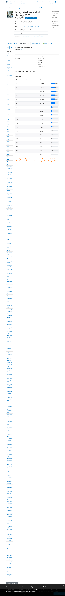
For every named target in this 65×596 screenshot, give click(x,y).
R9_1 (8, 156)
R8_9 (8, 151)
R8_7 (8, 146)
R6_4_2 (8, 106)
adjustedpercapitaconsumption (9, 168)
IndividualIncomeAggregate (9, 440)
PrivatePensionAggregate (9, 471)
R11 (7, 164)
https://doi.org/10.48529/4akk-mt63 (30, 26)
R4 (7, 89)
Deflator (8, 295)
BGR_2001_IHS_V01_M (29, 8)
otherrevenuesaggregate (9, 342)
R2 (7, 84)
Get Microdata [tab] (47, 43)
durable (8, 60)
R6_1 (8, 97)
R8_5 (8, 141)
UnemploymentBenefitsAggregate (9, 528)
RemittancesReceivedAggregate (9, 487)
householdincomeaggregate (9, 311)
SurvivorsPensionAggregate (9, 522)
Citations (44, 2)
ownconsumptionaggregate (9, 68)
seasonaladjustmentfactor (9, 215)
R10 (7, 161)
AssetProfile (9, 555)
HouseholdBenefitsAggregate (9, 428)
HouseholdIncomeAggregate (9, 434)
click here (32, 591)
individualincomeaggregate (9, 317)
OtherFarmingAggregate (9, 337)
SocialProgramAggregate (9, 516)
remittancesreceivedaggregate (9, 364)
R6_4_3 (8, 109)
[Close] (63, 585)
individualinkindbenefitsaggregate (9, 323)
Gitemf (8, 250)
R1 (7, 82)
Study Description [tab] (12, 43)
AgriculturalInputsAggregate (9, 410)
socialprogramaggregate (9, 393)
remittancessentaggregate (9, 370)
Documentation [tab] (36, 43)
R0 (7, 79)
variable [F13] (38, 8)
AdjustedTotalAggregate (9, 233)
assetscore (9, 58)
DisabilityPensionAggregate (9, 423)
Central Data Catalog (15, 8)
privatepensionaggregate (9, 348)
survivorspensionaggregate (9, 399)
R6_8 (8, 121)
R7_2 (8, 129)
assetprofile (9, 532)
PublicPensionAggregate (9, 477)
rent (8, 72)
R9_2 (8, 159)
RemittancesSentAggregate (9, 493)
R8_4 (8, 139)
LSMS (22, 8)
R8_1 (8, 131)
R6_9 (8, 124)
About (29, 2)
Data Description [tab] (24, 43)
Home (7, 8)
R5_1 (8, 92)
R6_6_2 (8, 116)
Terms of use (51, 2)
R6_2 (8, 99)
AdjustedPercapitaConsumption (9, 228)
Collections (36, 2)
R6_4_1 (8, 104)
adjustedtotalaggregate (9, 174)
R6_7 (8, 119)
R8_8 (8, 149)
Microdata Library (13, 3)
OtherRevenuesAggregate (9, 466)
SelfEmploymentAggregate (9, 380)
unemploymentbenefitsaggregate (9, 404)
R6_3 (8, 101)
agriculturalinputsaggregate (9, 287)
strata (8, 219)
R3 (7, 87)
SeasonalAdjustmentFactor (9, 275)
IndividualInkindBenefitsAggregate (9, 446)
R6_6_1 (8, 114)
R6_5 (8, 111)
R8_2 (8, 134)
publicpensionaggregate (9, 354)
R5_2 (8, 94)
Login (56, 2)
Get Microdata (31, 18)
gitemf (8, 190)
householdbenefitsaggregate (9, 305)
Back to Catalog (12, 583)
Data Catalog (23, 2)
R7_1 (7, 126)
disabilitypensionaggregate (9, 300)
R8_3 (8, 136)
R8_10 (8, 154)
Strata (8, 279)
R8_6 (8, 144)
